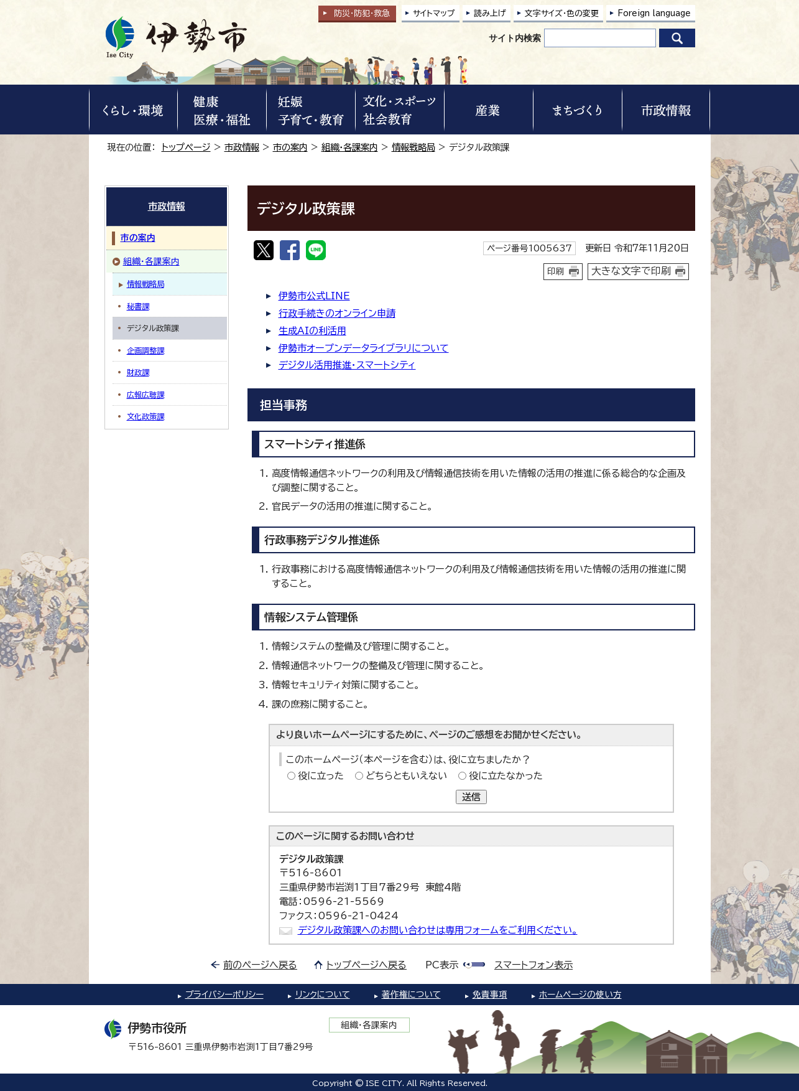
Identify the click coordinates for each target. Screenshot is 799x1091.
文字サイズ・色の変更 (562, 13)
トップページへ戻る (366, 965)
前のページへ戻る (260, 965)
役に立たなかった (506, 775)
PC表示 (441, 965)
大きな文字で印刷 (631, 271)
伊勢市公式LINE (314, 296)
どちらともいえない (406, 775)
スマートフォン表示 (533, 965)
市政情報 (241, 147)
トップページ (186, 147)
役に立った (321, 775)
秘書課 (138, 306)
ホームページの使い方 (580, 994)
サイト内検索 (515, 38)
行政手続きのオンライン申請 (337, 313)
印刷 (556, 271)
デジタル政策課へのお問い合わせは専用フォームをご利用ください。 (438, 930)
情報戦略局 (413, 147)
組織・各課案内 (349, 147)
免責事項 (490, 994)
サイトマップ (434, 13)
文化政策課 (145, 416)
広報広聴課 (145, 394)
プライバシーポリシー (224, 994)
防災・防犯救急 (362, 13)
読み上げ (490, 13)
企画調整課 (145, 350)
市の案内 (290, 147)
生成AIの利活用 (312, 330)
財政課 (138, 372)
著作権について (411, 994)
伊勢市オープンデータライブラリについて (364, 348)
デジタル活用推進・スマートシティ (347, 365)
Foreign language (654, 13)
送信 (471, 797)
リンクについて (322, 994)
